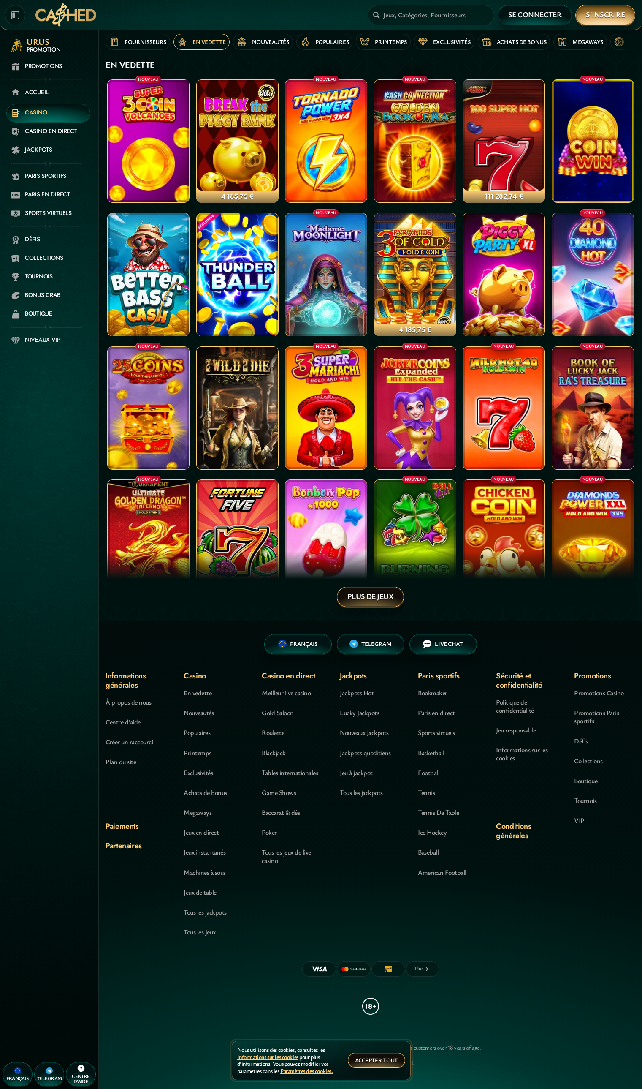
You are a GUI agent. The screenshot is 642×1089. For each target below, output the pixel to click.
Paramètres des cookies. (306, 1071)
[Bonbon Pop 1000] (326, 541)
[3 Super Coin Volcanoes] (148, 141)
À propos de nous (128, 702)
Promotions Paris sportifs (596, 716)
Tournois (585, 800)
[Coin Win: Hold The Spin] (593, 141)
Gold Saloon (278, 712)
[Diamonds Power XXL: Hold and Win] (593, 541)
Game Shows (279, 792)
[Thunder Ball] (237, 274)
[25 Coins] (148, 408)
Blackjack (274, 752)
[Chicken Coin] (504, 541)
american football (442, 872)
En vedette (197, 692)
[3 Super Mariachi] (326, 408)
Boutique (585, 780)
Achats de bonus (205, 792)
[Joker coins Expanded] (415, 408)
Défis (581, 741)
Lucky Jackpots (359, 712)
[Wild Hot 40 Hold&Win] (504, 408)
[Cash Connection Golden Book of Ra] (415, 141)
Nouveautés (199, 712)
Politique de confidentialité (515, 706)
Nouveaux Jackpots (364, 732)
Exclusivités (198, 772)
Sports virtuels (436, 732)
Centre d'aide (123, 722)
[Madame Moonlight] (326, 274)
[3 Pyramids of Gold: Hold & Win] (415, 274)
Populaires (197, 732)
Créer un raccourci (129, 741)
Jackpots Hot (357, 692)
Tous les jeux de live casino (286, 856)
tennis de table (438, 812)
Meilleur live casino (286, 692)
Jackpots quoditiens (365, 752)
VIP (579, 820)
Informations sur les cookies (521, 753)
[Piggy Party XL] (504, 274)
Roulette (273, 732)
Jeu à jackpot (356, 772)
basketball (431, 752)
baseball (428, 852)
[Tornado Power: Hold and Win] (326, 141)
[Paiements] (422, 969)
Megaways (197, 812)
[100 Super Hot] (504, 141)
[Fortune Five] (237, 541)
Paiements (122, 826)
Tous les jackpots (205, 912)
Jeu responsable (516, 730)
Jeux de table (200, 892)
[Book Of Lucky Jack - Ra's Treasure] (593, 408)
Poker (269, 832)
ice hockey (432, 832)
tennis (426, 792)
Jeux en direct (201, 832)
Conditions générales (513, 831)
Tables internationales (290, 772)
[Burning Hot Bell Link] (415, 541)
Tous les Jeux (200, 932)
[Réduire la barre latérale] (15, 15)
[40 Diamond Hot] (593, 274)
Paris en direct (436, 712)
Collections (588, 760)
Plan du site (121, 761)
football (428, 772)
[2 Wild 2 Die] (237, 408)
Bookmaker (432, 692)
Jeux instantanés (204, 852)
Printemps (197, 752)
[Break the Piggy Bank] (237, 141)
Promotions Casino (599, 692)
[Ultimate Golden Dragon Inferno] (148, 541)
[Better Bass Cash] (148, 274)
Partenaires (124, 845)
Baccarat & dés (281, 812)
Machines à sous (205, 872)
